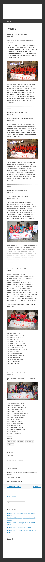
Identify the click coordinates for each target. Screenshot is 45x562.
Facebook (10, 539)
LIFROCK (37, 487)
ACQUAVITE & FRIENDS (14, 478)
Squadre (21, 460)
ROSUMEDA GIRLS (14, 487)
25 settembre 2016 (12, 460)
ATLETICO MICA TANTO (14, 481)
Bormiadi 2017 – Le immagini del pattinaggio (20, 527)
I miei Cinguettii (11, 496)
